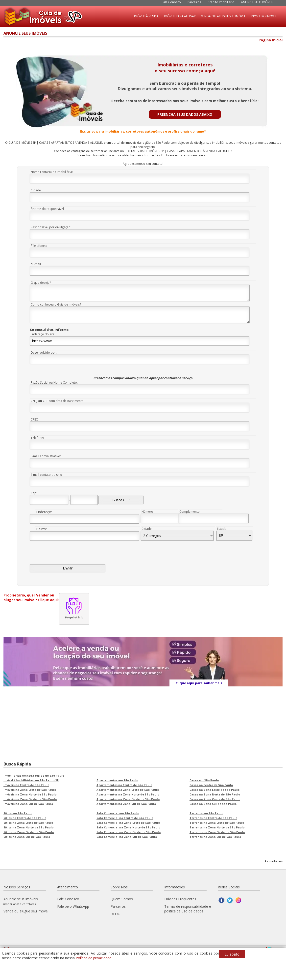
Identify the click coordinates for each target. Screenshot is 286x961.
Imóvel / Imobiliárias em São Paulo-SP (31, 780)
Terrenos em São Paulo (206, 813)
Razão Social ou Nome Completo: (54, 382)
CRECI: (35, 419)
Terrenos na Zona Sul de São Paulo (215, 837)
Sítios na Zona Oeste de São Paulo (28, 832)
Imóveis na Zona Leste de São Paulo (29, 789)
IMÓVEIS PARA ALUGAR (180, 16)
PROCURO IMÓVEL (264, 16)
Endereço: (44, 511)
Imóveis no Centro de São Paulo (26, 785)
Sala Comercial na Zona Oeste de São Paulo (128, 832)
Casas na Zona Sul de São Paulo (213, 804)
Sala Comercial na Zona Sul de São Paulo (126, 837)
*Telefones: (39, 246)
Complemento (189, 511)
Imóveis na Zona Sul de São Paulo (28, 804)
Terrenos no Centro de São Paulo (213, 818)
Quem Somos (122, 899)
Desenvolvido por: (44, 352)
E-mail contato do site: (46, 475)
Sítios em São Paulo (17, 813)
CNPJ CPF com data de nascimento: (57, 401)
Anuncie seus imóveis (20, 901)
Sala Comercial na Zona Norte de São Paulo (128, 827)
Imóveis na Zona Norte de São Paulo (29, 794)
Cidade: (36, 190)
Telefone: (37, 438)
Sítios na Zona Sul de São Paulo (26, 837)
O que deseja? (41, 283)
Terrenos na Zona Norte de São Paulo (217, 827)
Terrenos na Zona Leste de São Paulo (217, 822)
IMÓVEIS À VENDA (146, 16)
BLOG (115, 913)
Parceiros (194, 2)
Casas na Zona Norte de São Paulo (215, 794)
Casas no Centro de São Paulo (211, 785)
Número (147, 511)
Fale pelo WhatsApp (73, 906)
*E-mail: (36, 264)
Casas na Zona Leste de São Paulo (214, 789)
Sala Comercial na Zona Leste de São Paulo (128, 822)
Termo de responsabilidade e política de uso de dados (187, 908)
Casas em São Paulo (204, 780)
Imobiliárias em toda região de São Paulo (33, 775)
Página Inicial (271, 39)
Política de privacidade (93, 958)
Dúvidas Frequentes (180, 899)
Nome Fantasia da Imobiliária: (52, 172)
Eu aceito (232, 954)
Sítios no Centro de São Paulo (24, 818)
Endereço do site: (43, 334)
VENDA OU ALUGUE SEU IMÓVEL (223, 16)
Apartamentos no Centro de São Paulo (124, 785)
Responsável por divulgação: (51, 227)
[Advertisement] (143, 721)
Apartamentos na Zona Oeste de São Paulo (128, 799)
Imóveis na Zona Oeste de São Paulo (30, 799)
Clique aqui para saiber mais (199, 683)
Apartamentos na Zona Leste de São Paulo (127, 789)
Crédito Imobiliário (221, 2)
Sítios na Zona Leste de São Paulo (28, 822)
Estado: (222, 529)
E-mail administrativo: (46, 456)
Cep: (34, 493)
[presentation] (67, 554)
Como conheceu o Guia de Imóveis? (56, 304)
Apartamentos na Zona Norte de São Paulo (127, 794)
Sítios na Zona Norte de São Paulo (28, 827)
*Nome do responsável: (48, 209)
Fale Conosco (171, 2)
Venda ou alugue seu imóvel (25, 911)
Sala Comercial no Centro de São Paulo (124, 818)
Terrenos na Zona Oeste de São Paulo (217, 832)
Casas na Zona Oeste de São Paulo (215, 799)
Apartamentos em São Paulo (117, 780)
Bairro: (41, 529)
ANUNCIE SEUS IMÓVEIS (257, 2)
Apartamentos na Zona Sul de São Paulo (126, 804)
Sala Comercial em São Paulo (117, 813)
